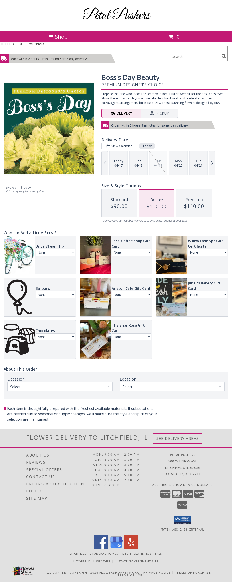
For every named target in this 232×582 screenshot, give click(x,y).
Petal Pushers (116, 16)
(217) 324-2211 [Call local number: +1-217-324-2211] (188, 473)
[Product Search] (196, 56)
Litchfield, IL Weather (92, 561)
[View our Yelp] (131, 548)
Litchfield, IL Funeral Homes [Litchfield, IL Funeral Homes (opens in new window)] (94, 553)
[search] (223, 56)
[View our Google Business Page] (116, 548)
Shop (58, 36)
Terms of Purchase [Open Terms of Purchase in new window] (193, 572)
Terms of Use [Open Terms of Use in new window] (130, 575)
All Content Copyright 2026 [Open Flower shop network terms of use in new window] (72, 572)
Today (147, 146)
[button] (182, 520)
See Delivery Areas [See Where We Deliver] (177, 438)
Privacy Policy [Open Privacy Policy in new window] (157, 572)
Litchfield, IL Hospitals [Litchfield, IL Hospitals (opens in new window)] (142, 553)
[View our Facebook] (101, 548)
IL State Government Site (137, 561)
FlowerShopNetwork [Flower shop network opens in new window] (119, 572)
